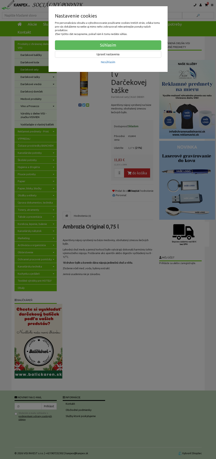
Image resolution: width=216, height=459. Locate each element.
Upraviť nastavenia (108, 54)
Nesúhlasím (108, 62)
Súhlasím (108, 45)
